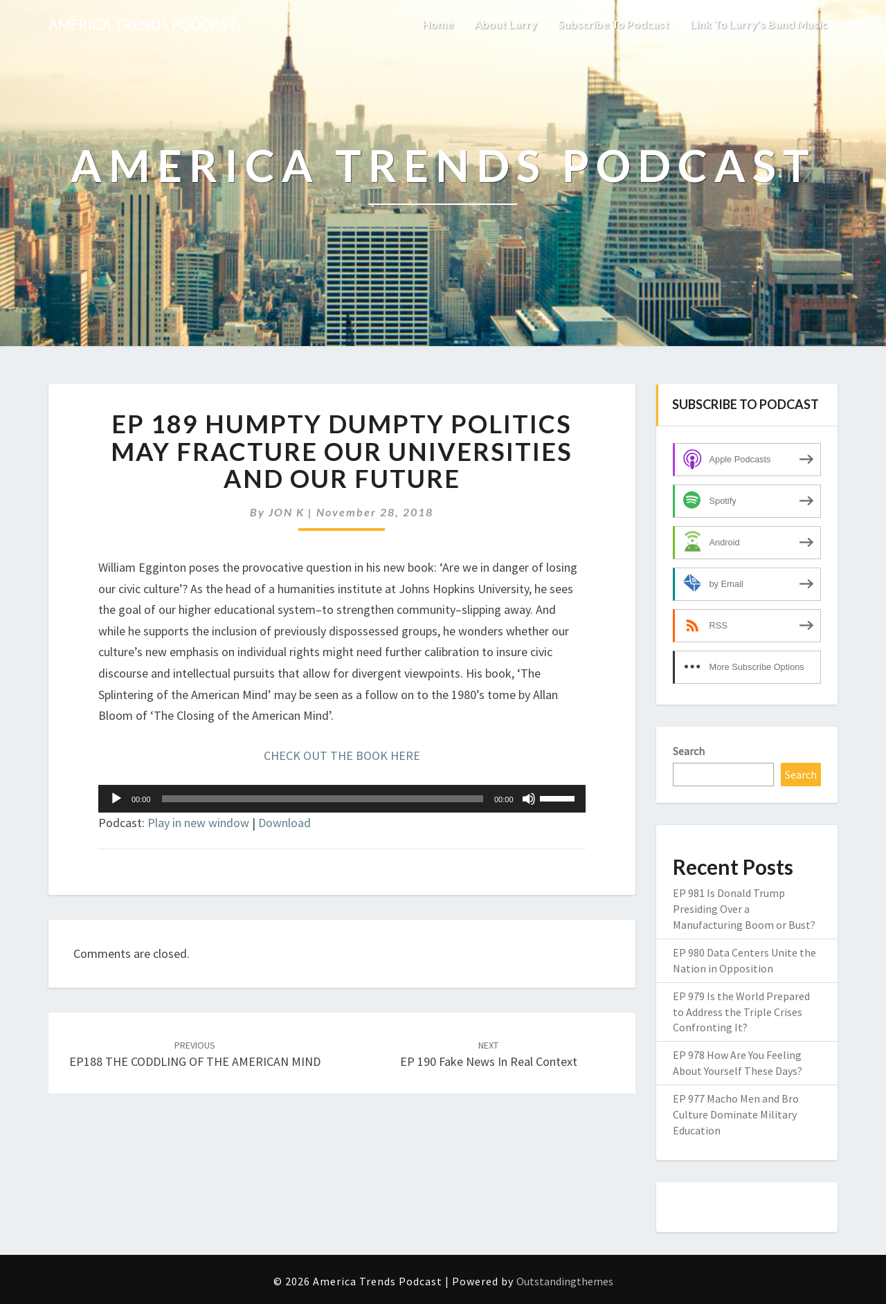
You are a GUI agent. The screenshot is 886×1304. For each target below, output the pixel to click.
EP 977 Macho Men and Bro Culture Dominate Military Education (736, 1114)
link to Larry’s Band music (758, 23)
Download (284, 823)
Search (689, 751)
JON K (287, 511)
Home (437, 23)
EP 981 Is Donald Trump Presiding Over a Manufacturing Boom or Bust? (744, 909)
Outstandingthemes (564, 1281)
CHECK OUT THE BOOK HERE (342, 755)
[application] (342, 799)
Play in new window (198, 823)
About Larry (505, 23)
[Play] (116, 799)
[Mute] (529, 799)
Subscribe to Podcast (613, 23)
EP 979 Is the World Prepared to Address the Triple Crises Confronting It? (741, 1012)
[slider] (322, 798)
